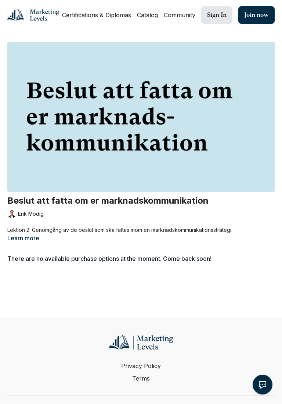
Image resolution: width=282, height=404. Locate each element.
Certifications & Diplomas (96, 15)
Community (179, 15)
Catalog (147, 15)
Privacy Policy (141, 366)
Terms (141, 378)
